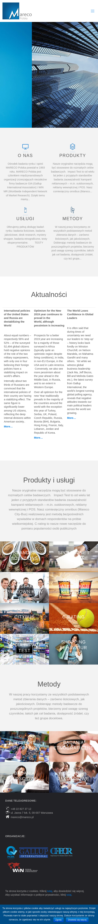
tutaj (49, 891)
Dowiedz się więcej (77, 920)
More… (38, 437)
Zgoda (58, 920)
